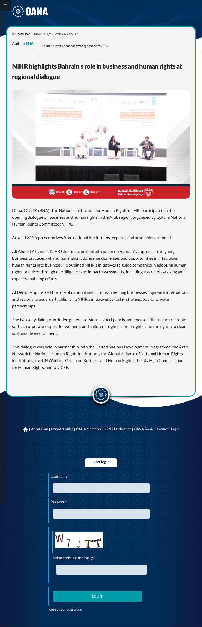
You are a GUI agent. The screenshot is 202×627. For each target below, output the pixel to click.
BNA (29, 44)
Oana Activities (62, 429)
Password (58, 503)
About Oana (39, 429)
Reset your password (65, 610)
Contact (163, 429)
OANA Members (88, 429)
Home (25, 429)
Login (175, 429)
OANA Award (144, 429)
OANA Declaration (117, 429)
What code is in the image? (74, 559)
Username (59, 477)
